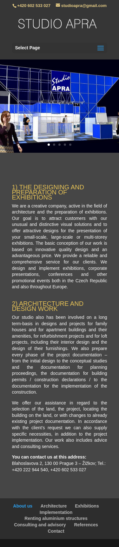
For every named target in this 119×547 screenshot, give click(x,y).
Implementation (56, 512)
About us (22, 505)
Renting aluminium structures (55, 518)
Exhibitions (87, 505)
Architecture (54, 505)
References (86, 524)
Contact (56, 531)
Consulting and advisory (40, 524)
